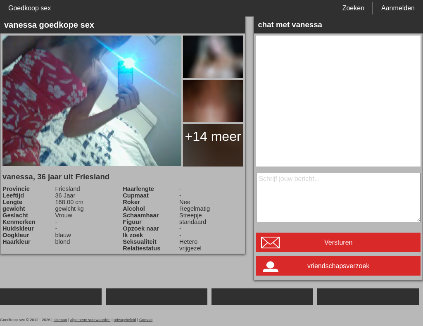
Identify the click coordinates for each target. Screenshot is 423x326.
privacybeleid (125, 320)
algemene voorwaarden (90, 320)
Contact (145, 320)
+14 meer (213, 136)
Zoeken (353, 8)
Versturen (338, 242)
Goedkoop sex (29, 8)
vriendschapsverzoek (338, 265)
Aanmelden (398, 8)
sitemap (60, 320)
